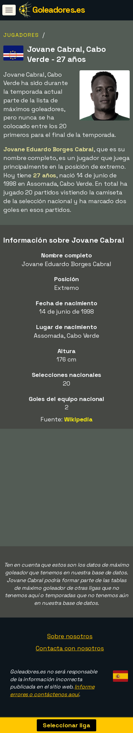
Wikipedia (78, 419)
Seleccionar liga (66, 725)
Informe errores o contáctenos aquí (52, 690)
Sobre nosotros (70, 636)
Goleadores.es (58, 9)
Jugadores (21, 34)
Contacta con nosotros (70, 648)
